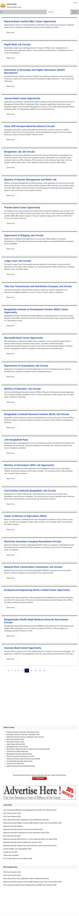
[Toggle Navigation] (1, 12)
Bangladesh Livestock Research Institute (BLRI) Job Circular (36, 414)
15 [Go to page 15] (44, 670)
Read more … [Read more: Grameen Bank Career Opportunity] (11, 659)
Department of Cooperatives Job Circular (26, 365)
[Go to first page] (3, 669)
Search (74, 12)
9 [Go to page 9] (18, 670)
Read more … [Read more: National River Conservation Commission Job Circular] (11, 578)
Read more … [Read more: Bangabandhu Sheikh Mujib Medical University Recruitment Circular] (11, 636)
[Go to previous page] (5, 669)
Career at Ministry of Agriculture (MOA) (25, 516)
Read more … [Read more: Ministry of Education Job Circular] (11, 402)
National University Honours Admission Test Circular (25, 737)
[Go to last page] (50, 669)
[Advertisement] (39, 701)
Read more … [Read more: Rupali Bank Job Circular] (11, 58)
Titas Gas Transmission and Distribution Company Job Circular (38, 286)
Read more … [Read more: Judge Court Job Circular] (11, 274)
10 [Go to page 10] (22, 670)
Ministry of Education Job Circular (22, 388)
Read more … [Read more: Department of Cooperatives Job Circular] (11, 377)
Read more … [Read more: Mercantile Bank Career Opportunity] (11, 354)
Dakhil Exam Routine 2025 (16, 744)
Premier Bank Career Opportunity (22, 207)
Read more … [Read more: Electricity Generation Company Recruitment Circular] (11, 555)
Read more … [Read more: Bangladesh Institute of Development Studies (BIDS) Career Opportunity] (11, 326)
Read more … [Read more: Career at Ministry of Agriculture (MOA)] (11, 529)
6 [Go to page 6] (8, 670)
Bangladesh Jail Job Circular (19, 151)
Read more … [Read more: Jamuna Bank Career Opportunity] (11, 114)
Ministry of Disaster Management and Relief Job (30, 179)
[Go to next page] (47, 669)
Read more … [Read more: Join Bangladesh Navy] (11, 453)
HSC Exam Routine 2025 (15, 742)
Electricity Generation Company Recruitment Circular (32, 541)
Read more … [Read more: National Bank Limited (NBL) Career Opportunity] (11, 32)
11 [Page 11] (27, 670)
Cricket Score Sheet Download (17, 751)
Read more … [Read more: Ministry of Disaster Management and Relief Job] (11, 195)
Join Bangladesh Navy (16, 439)
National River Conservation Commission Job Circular (33, 567)
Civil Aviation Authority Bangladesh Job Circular (30, 490)
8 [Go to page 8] (15, 670)
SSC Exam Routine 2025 (15, 739)
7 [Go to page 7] (11, 670)
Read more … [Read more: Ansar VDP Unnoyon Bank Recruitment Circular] (11, 140)
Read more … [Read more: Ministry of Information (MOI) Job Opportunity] (11, 479)
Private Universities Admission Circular (20, 756)
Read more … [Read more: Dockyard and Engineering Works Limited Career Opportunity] (11, 608)
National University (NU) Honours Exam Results (23, 759)
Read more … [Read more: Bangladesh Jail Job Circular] (11, 168)
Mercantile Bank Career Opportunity (23, 337)
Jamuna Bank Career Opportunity (22, 98)
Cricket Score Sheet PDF (15, 764)
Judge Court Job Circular (17, 260)
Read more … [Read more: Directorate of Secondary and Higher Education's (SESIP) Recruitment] (11, 86)
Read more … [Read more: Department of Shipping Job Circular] (11, 249)
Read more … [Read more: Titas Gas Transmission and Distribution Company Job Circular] (11, 297)
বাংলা (75, 3)
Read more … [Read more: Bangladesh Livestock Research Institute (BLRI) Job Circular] (11, 428)
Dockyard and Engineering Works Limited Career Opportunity (37, 590)
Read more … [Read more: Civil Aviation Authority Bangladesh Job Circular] (11, 504)
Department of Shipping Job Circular (24, 235)
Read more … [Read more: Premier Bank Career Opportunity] (11, 223)
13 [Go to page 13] (35, 670)
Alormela (11, 4)
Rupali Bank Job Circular (17, 44)
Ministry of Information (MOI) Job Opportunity (29, 465)
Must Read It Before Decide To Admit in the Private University (28, 749)
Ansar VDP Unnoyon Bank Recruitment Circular (29, 126)
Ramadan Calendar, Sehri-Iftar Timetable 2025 (23, 734)
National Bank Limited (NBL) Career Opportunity (30, 21)
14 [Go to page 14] (40, 670)
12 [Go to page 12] (31, 670)
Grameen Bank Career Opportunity (22, 648)
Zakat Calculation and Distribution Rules (21, 766)
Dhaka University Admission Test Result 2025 (23, 732)
